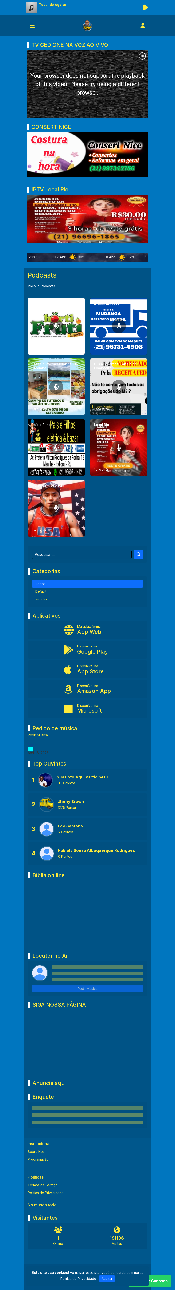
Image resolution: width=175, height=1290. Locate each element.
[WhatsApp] (149, 1281)
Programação (38, 1159)
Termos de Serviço (43, 1185)
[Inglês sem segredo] (56, 508)
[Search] (138, 554)
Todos (40, 584)
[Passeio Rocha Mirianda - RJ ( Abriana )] (56, 386)
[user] (143, 25)
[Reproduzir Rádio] (146, 7)
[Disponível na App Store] (87, 669)
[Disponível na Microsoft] (87, 709)
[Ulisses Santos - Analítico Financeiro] (118, 386)
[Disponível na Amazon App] (87, 689)
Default (40, 591)
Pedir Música (38, 735)
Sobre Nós (36, 1152)
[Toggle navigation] (32, 25)
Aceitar (107, 1279)
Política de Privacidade (46, 1193)
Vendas (41, 599)
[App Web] (87, 630)
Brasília (33, 745)
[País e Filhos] (56, 447)
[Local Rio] (118, 447)
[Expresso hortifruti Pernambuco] (56, 326)
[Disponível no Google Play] (87, 650)
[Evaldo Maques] (118, 326)
